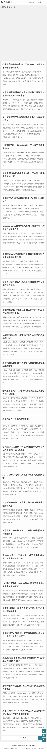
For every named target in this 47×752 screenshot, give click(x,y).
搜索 (39, 2)
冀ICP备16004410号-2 (10, 749)
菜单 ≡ (31, 2)
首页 (3, 7)
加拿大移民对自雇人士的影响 (16, 419)
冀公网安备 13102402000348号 (32, 749)
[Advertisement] (23, 36)
